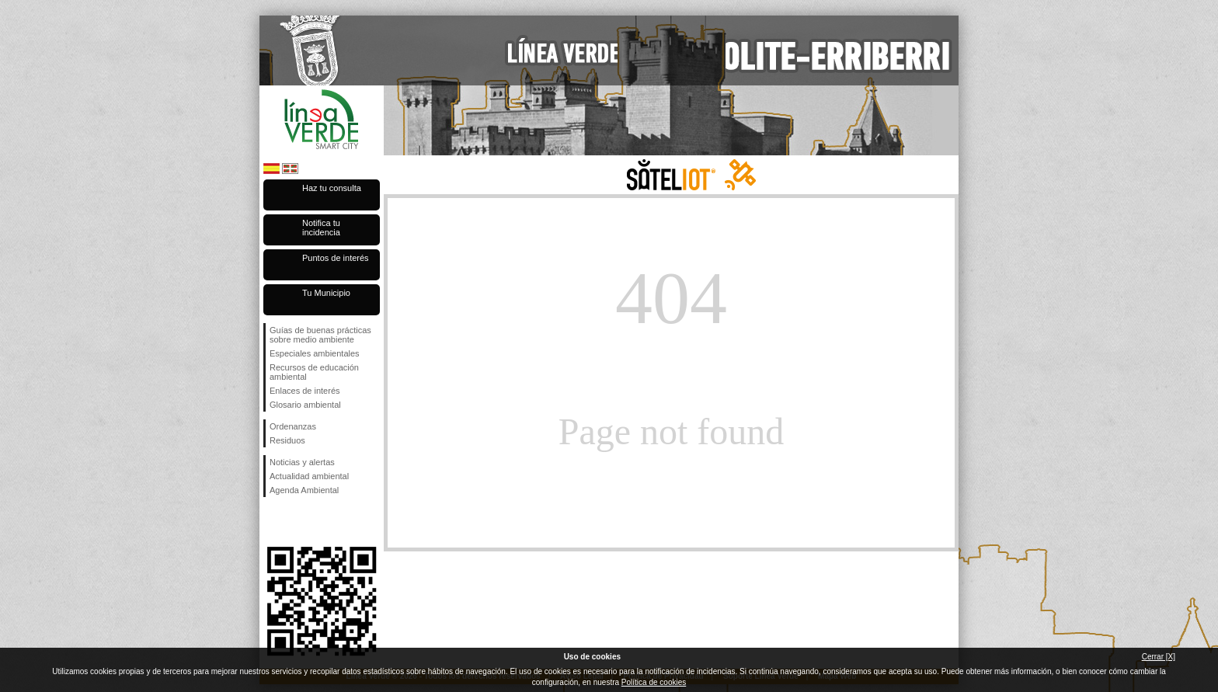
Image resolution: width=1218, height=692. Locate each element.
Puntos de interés (335, 258)
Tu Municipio (326, 292)
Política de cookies (653, 682)
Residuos (287, 440)
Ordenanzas (293, 426)
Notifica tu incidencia (321, 227)
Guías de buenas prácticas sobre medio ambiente (320, 334)
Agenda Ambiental (304, 490)
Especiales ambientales (315, 353)
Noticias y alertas (302, 462)
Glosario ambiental (305, 404)
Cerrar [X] (1158, 656)
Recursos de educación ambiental (314, 372)
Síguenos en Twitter (298, 522)
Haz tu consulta (331, 188)
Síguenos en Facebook (272, 522)
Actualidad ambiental (309, 476)
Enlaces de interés (305, 390)
